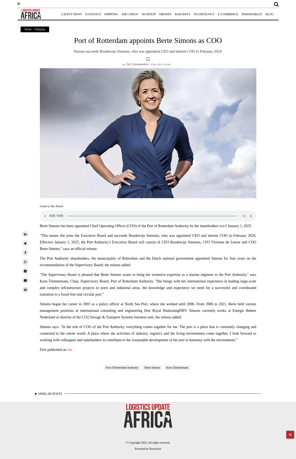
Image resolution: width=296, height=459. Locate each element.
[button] (148, 59)
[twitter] (25, 243)
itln (69, 350)
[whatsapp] (25, 262)
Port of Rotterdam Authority (122, 367)
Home (28, 29)
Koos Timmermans (177, 367)
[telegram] (25, 271)
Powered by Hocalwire (148, 448)
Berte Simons (152, 367)
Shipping (40, 29)
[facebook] (25, 253)
